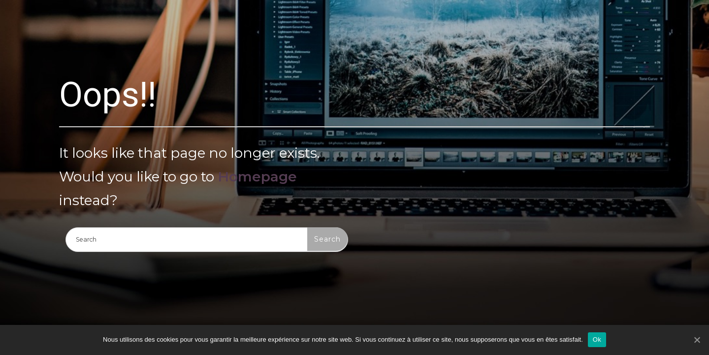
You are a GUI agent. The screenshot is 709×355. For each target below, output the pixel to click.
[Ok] (697, 340)
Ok (597, 339)
